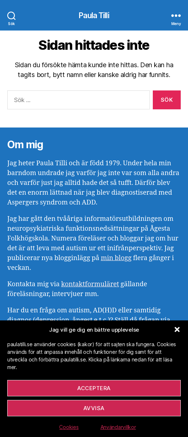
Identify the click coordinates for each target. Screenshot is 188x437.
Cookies (68, 427)
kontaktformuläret (90, 284)
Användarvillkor (118, 427)
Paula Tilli (94, 15)
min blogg (116, 258)
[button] (177, 329)
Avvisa (94, 408)
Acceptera (94, 388)
